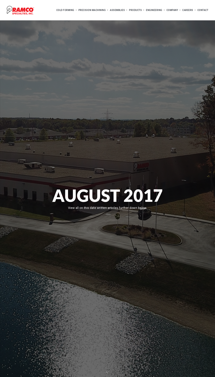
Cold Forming (65, 10)
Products (135, 10)
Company (172, 10)
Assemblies (117, 10)
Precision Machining (92, 10)
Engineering (154, 10)
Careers (187, 10)
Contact (202, 10)
